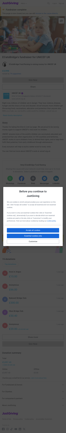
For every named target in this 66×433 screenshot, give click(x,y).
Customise (33, 241)
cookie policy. (51, 221)
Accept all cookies (33, 230)
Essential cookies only (33, 236)
